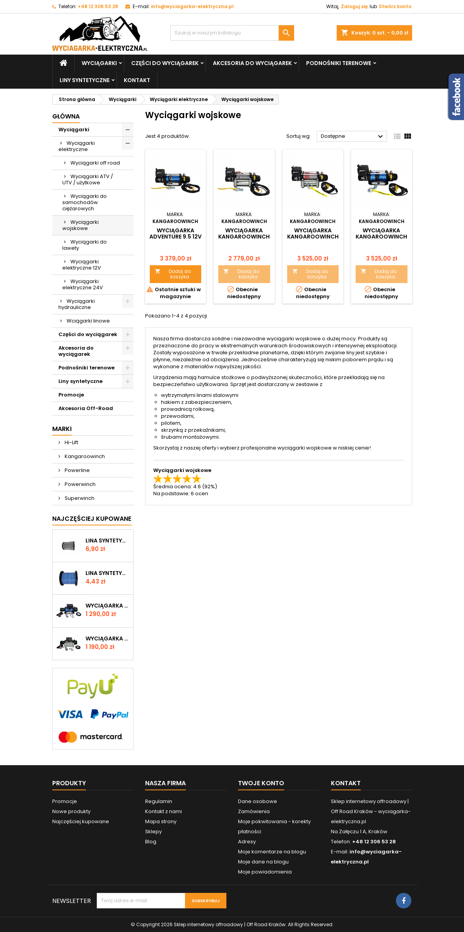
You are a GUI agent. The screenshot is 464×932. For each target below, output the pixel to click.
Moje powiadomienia (265, 871)
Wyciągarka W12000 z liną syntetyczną (108, 605)
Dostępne (353, 136)
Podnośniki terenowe (338, 63)
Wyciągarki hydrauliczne (76, 304)
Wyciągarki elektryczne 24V (82, 284)
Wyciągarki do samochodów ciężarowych (84, 202)
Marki (62, 428)
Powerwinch (79, 484)
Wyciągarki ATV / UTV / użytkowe (87, 179)
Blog (150, 841)
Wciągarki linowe (88, 320)
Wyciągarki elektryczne (76, 146)
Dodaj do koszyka (173, 274)
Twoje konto (261, 783)
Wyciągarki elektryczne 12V (81, 264)
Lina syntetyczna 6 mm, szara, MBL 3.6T (108, 540)
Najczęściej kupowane (80, 821)
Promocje (71, 394)
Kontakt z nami (163, 811)
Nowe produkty (71, 811)
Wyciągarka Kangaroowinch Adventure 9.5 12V (244, 237)
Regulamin (158, 801)
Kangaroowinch (84, 456)
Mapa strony (160, 821)
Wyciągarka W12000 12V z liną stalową (108, 638)
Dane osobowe (257, 801)
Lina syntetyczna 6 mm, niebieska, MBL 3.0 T (108, 573)
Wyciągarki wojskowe (80, 225)
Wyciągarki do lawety (84, 245)
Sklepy (153, 831)
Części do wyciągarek (165, 63)
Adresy (247, 841)
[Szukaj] (232, 33)
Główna (66, 116)
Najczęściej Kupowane (91, 518)
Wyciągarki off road (95, 162)
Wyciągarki (99, 63)
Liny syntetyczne (85, 80)
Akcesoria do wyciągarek (252, 63)
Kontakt (137, 80)
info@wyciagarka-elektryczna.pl (192, 6)
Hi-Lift (70, 442)
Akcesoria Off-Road (85, 408)
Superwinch (78, 498)
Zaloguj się (354, 6)
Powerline (76, 470)
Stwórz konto (395, 6)
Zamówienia (254, 811)
